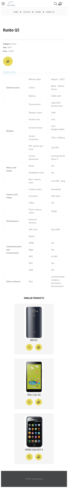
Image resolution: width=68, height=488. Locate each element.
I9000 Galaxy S (34, 449)
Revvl (34, 340)
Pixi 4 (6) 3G (34, 394)
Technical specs (9, 72)
